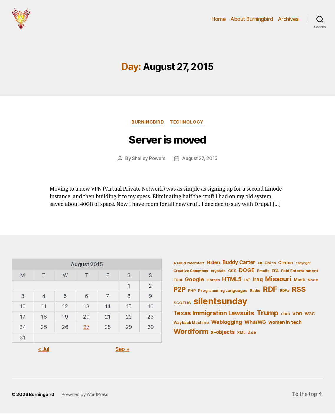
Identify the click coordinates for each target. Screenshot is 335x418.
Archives (288, 21)
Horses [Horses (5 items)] (213, 284)
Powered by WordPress (84, 399)
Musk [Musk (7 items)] (299, 284)
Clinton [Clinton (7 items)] (285, 267)
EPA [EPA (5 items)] (275, 275)
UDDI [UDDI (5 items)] (285, 319)
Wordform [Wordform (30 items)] (191, 336)
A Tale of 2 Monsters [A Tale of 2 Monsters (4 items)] (189, 268)
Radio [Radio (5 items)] (255, 295)
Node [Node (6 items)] (313, 284)
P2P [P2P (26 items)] (180, 294)
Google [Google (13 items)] (194, 284)
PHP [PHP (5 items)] (191, 295)
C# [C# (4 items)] (260, 268)
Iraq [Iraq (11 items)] (258, 284)
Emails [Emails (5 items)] (263, 275)
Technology (187, 126)
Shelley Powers (148, 163)
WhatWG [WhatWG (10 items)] (255, 327)
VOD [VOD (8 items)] (297, 318)
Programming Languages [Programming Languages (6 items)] (222, 294)
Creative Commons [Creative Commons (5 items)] (191, 275)
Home (219, 21)
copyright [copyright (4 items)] (303, 268)
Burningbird (147, 126)
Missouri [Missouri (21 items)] (278, 283)
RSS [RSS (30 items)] (299, 293)
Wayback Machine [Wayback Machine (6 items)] (191, 327)
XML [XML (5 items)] (241, 337)
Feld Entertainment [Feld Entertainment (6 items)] (299, 275)
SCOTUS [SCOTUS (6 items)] (182, 307)
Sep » (122, 354)
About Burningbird (251, 21)
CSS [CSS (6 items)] (232, 275)
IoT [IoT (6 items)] (247, 284)
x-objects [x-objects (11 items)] (223, 337)
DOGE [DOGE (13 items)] (246, 274)
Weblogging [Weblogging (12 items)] (226, 327)
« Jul (43, 354)
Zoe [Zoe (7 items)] (252, 336)
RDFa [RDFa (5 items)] (284, 295)
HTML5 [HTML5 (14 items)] (232, 284)
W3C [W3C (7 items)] (310, 318)
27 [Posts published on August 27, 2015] (86, 332)
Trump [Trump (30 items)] (267, 317)
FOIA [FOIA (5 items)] (178, 284)
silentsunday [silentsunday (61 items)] (220, 306)
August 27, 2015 (199, 163)
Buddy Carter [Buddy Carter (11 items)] (238, 267)
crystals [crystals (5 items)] (218, 275)
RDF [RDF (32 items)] (270, 293)
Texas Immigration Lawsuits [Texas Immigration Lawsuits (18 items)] (214, 318)
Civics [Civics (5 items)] (270, 267)
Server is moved (167, 144)
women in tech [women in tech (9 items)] (285, 327)
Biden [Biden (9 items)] (213, 267)
